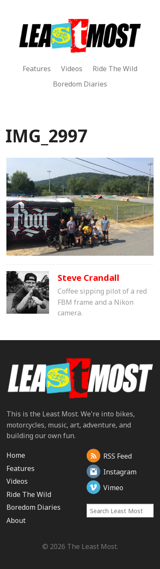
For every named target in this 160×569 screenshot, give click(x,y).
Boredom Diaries (80, 84)
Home (15, 455)
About (16, 520)
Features (37, 68)
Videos (71, 68)
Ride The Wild (115, 68)
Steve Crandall (88, 277)
